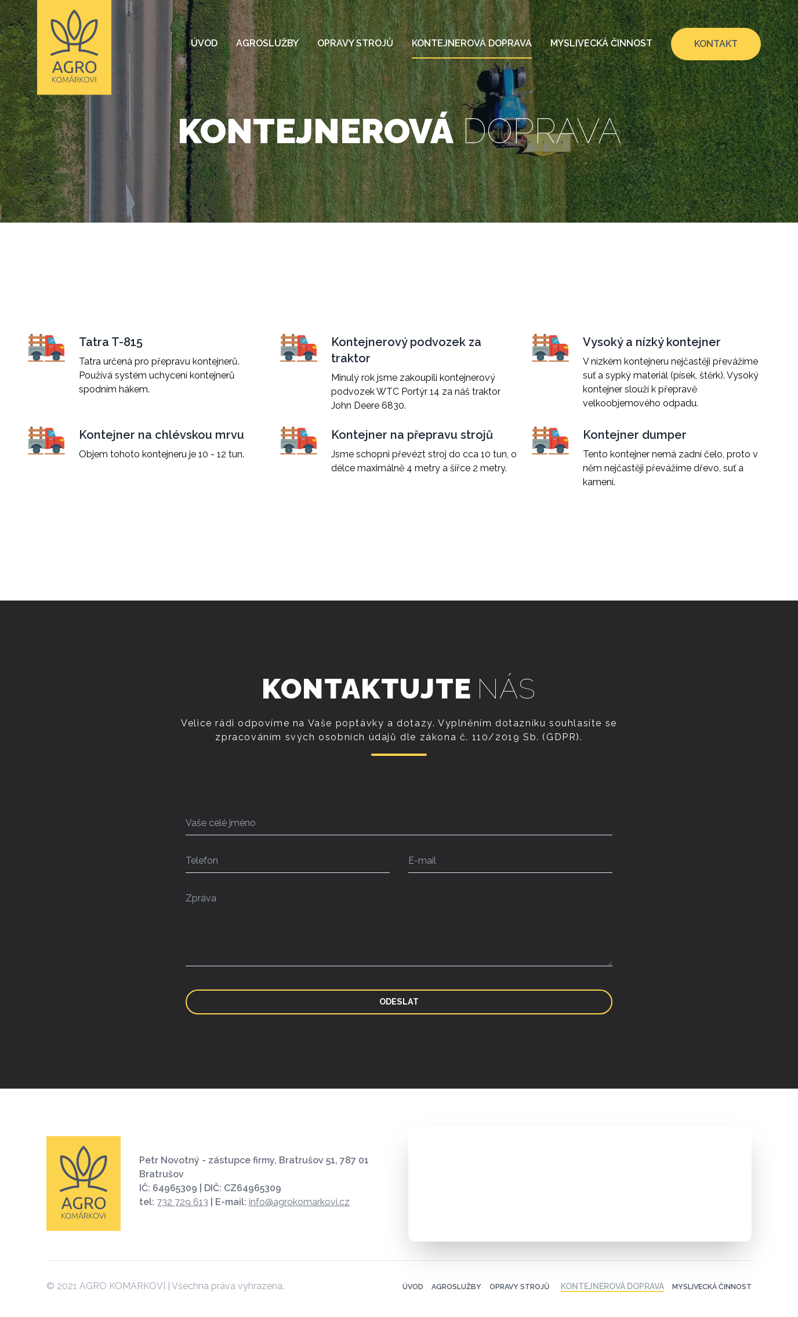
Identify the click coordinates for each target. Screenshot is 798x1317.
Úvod (204, 43)
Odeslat (399, 1008)
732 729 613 (182, 1216)
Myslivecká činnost (601, 43)
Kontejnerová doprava (472, 43)
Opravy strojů (355, 43)
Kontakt (716, 43)
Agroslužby (267, 43)
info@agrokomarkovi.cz (299, 1216)
